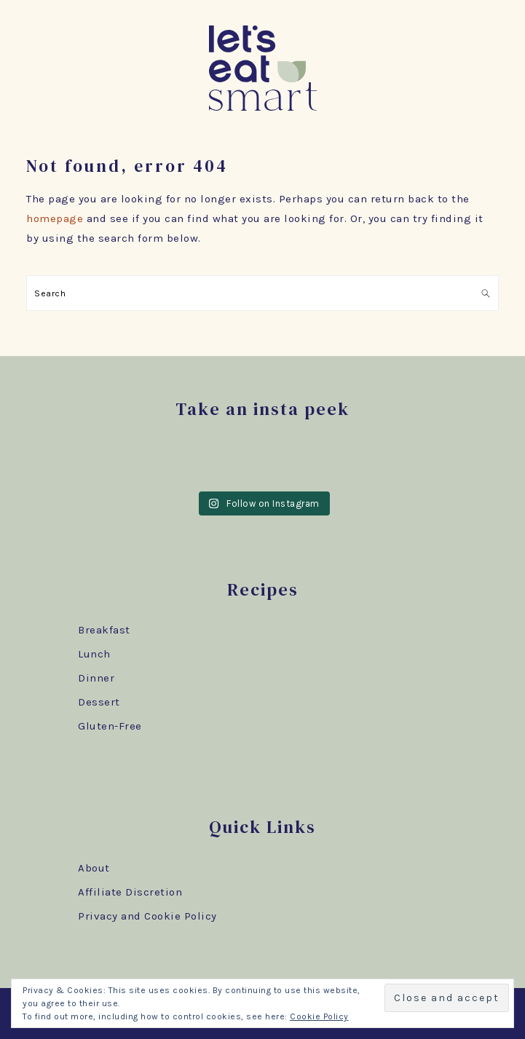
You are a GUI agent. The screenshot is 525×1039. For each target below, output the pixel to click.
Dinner (96, 677)
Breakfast (104, 629)
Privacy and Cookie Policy (147, 916)
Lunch (94, 653)
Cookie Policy (319, 1016)
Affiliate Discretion (130, 891)
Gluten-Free (110, 725)
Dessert (99, 701)
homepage (54, 218)
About (94, 867)
